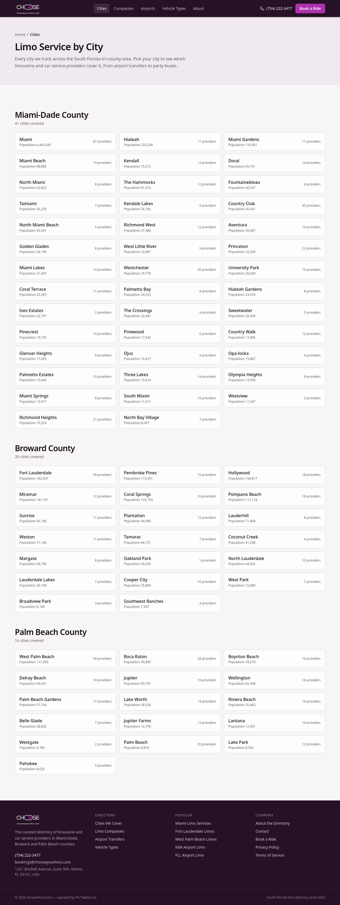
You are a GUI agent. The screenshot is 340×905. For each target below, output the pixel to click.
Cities (102, 8)
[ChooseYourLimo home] (28, 8)
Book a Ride (310, 8)
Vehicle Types (174, 8)
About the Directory (273, 823)
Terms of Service (270, 855)
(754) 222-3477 (276, 8)
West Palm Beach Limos (196, 839)
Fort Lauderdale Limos (194, 831)
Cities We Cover (108, 823)
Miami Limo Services (193, 823)
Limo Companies (109, 831)
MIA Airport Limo (190, 847)
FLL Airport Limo (189, 855)
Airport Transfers (110, 839)
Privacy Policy (267, 847)
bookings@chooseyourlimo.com (43, 862)
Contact (262, 831)
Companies (124, 8)
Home (20, 34)
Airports (148, 8)
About (198, 8)
